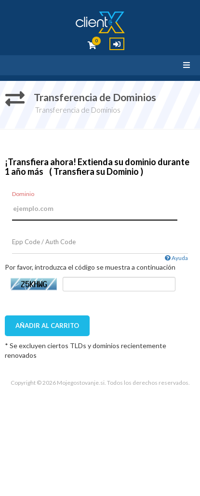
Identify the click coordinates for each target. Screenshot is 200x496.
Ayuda (176, 257)
